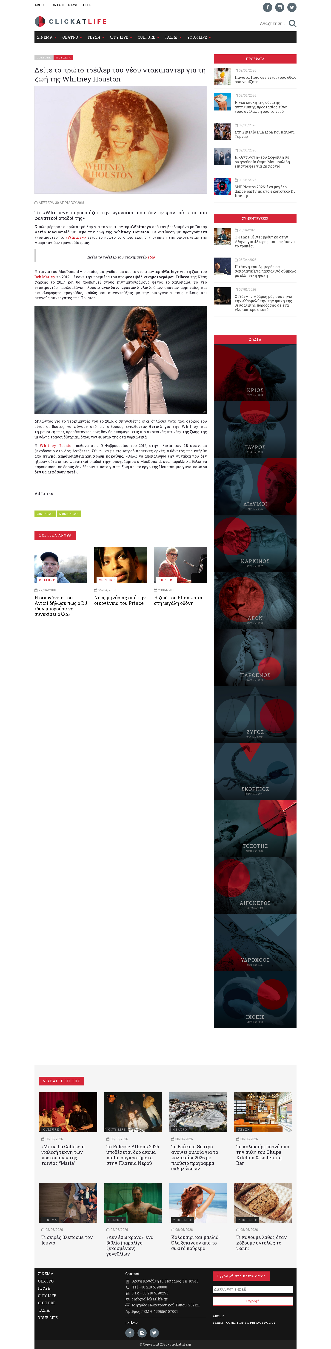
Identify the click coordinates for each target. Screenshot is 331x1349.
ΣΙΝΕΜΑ (45, 37)
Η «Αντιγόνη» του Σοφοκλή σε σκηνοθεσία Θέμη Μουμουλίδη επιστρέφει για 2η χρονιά (262, 161)
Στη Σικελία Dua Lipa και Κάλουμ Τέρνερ (264, 134)
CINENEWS (45, 514)
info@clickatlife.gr (150, 1299)
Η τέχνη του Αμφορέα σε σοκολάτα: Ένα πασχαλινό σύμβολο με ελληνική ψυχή (265, 271)
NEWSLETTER (79, 5)
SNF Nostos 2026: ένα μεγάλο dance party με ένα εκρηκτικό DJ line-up (265, 191)
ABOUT (40, 5)
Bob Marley (44, 276)
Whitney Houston (57, 445)
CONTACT (57, 5)
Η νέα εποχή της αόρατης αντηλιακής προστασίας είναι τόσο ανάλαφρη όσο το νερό (261, 106)
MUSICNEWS (69, 514)
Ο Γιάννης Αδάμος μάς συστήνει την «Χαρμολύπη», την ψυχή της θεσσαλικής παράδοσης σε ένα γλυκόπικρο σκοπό (263, 303)
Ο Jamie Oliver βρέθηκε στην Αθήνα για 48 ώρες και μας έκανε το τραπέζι (265, 241)
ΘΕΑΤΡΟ (70, 37)
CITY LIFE (119, 37)
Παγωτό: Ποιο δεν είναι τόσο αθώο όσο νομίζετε (265, 79)
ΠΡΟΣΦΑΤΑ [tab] (255, 59)
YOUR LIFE (197, 37)
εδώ (150, 257)
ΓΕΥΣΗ (94, 37)
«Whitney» (76, 237)
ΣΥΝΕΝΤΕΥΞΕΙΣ (255, 218)
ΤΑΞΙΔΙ (171, 37)
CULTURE (146, 37)
